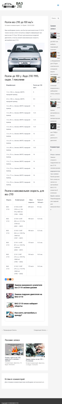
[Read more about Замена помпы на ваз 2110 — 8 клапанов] (35, 350)
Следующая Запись (41, 330)
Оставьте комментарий (12, 25)
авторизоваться (39, 382)
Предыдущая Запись (9, 330)
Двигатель (16, 363)
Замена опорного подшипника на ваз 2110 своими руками (55, 168)
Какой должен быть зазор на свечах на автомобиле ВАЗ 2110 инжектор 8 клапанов (54, 190)
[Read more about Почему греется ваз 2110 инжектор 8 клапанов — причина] (14, 349)
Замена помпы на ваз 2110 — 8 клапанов (35, 360)
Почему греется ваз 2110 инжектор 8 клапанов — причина (12, 359)
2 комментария (9, 363)
